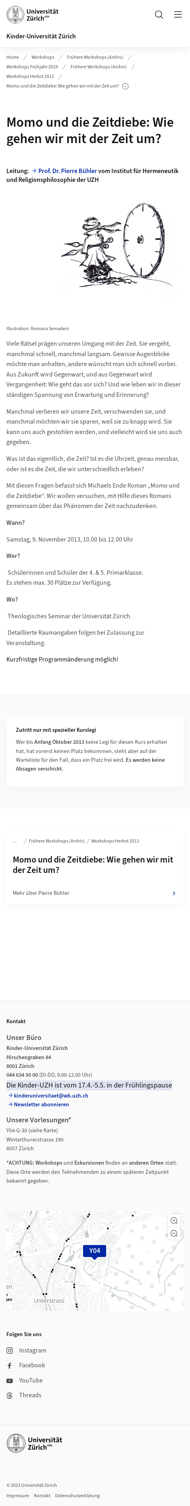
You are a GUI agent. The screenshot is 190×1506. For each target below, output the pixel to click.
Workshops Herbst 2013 (30, 76)
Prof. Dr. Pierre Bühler (67, 171)
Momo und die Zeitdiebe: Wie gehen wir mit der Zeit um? (67, 86)
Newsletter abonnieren (41, 1105)
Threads (24, 1395)
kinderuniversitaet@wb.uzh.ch (51, 1096)
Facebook (25, 1365)
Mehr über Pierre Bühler (95, 893)
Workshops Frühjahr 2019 (32, 67)
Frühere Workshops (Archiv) (95, 57)
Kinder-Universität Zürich (41, 36)
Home (12, 57)
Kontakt (42, 1495)
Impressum (17, 1495)
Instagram (26, 1350)
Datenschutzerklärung (77, 1495)
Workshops (43, 57)
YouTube (24, 1380)
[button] (174, 1220)
